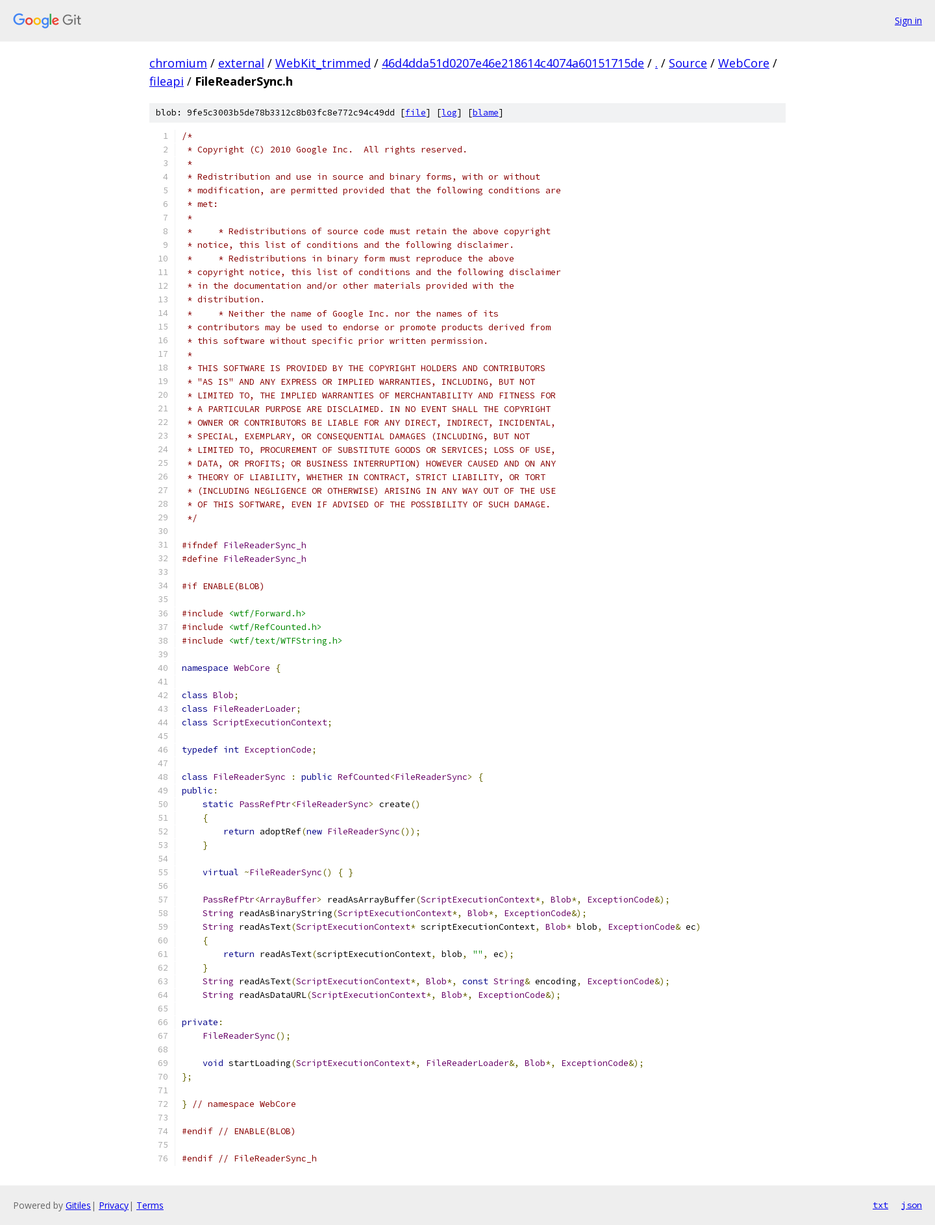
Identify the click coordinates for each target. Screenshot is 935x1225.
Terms (150, 1205)
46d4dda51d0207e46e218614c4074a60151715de (513, 63)
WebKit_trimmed (323, 63)
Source (688, 63)
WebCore (743, 63)
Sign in (908, 20)
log (449, 112)
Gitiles (78, 1205)
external (241, 63)
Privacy (114, 1205)
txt (880, 1205)
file (415, 112)
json (911, 1205)
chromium (178, 63)
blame (486, 112)
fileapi (166, 81)
